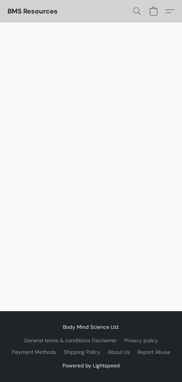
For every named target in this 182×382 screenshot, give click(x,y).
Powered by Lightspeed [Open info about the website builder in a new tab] (91, 365)
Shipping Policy (82, 352)
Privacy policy (141, 340)
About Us (119, 352)
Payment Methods (34, 352)
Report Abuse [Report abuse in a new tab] (153, 352)
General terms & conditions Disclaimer (70, 340)
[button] (32, 11)
